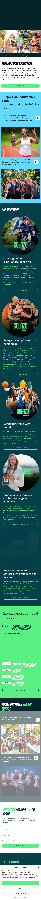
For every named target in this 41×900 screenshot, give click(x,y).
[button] (38, 867)
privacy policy (21, 841)
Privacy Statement (23, 897)
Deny (20, 888)
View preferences (20, 893)
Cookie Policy (16, 897)
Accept (20, 883)
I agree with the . (15, 841)
